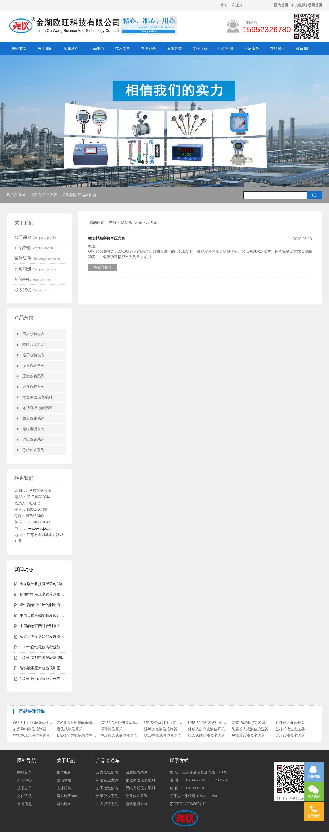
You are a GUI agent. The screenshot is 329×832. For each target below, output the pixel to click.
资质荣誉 (174, 49)
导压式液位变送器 (290, 735)
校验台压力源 (33, 345)
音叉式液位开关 (70, 729)
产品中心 (96, 49)
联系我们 (303, 49)
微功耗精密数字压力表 (106, 238)
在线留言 (277, 49)
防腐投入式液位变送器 (250, 729)
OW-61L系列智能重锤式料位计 (77, 723)
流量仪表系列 (33, 366)
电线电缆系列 (33, 429)
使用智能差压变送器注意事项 (43, 594)
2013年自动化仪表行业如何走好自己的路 (43, 647)
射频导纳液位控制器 (29, 729)
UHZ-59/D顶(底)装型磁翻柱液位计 (251, 723)
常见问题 (148, 49)
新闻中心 (22, 279)
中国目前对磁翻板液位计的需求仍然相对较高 (43, 615)
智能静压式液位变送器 (31, 735)
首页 (112, 223)
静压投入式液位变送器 (119, 735)
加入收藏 (298, 5)
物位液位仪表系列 (37, 397)
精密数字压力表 (44, 195)
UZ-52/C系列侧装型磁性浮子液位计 (120, 723)
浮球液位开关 (112, 729)
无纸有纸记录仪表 (37, 408)
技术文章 (122, 49)
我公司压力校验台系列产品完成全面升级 (43, 679)
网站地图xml (67, 796)
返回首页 (315, 5)
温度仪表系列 (33, 387)
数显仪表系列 (33, 418)
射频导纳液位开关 (290, 723)
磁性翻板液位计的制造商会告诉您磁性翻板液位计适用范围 (43, 605)
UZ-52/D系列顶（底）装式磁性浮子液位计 (164, 723)
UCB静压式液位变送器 (162, 735)
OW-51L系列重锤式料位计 (33, 723)
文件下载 (200, 49)
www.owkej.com (39, 529)
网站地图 (64, 804)
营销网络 (64, 780)
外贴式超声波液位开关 (206, 729)
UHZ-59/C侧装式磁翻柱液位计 (208, 723)
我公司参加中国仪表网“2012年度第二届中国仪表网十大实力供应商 (43, 658)
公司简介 (22, 237)
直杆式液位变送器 (290, 729)
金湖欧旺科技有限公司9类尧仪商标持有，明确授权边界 (43, 584)
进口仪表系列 (33, 439)
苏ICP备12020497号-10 (188, 804)
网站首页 (19, 49)
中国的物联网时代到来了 (40, 626)
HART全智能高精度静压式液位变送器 (77, 735)
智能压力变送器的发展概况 (42, 637)
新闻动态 (71, 49)
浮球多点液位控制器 (160, 729)
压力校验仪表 (33, 334)
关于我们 (45, 49)
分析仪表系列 (33, 450)
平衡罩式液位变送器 (248, 735)
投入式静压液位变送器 (206, 735)
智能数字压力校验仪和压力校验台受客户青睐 (43, 668)
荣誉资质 (22, 258)
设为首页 (281, 5)
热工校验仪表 (33, 355)
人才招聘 (64, 788)
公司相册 (225, 49)
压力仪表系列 (33, 376)
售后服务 (251, 49)
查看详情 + (102, 267)
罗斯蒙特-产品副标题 (79, 195)
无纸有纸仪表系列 (140, 788)
